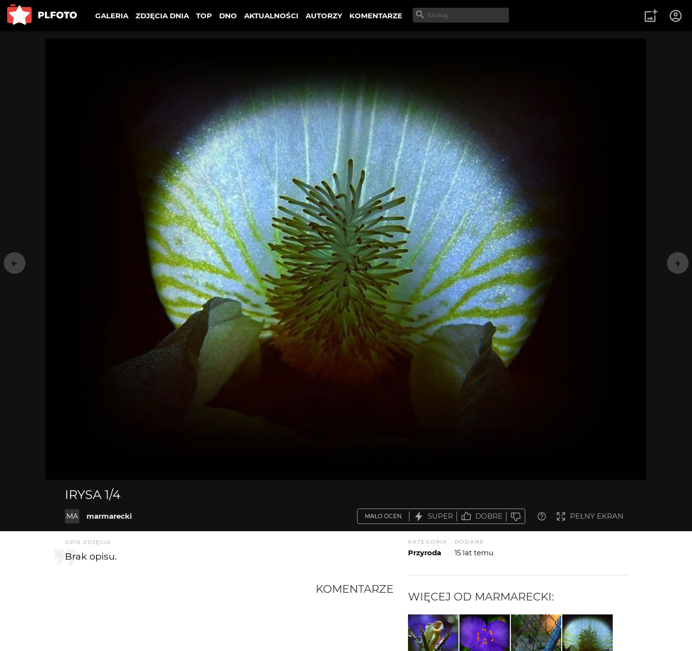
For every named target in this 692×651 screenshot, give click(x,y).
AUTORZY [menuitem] (324, 15)
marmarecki (109, 516)
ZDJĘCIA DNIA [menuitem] (162, 15)
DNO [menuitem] (228, 15)
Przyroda (424, 552)
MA (72, 516)
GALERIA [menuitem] (111, 15)
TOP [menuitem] (204, 15)
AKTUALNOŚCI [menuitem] (271, 15)
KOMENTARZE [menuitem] (375, 15)
